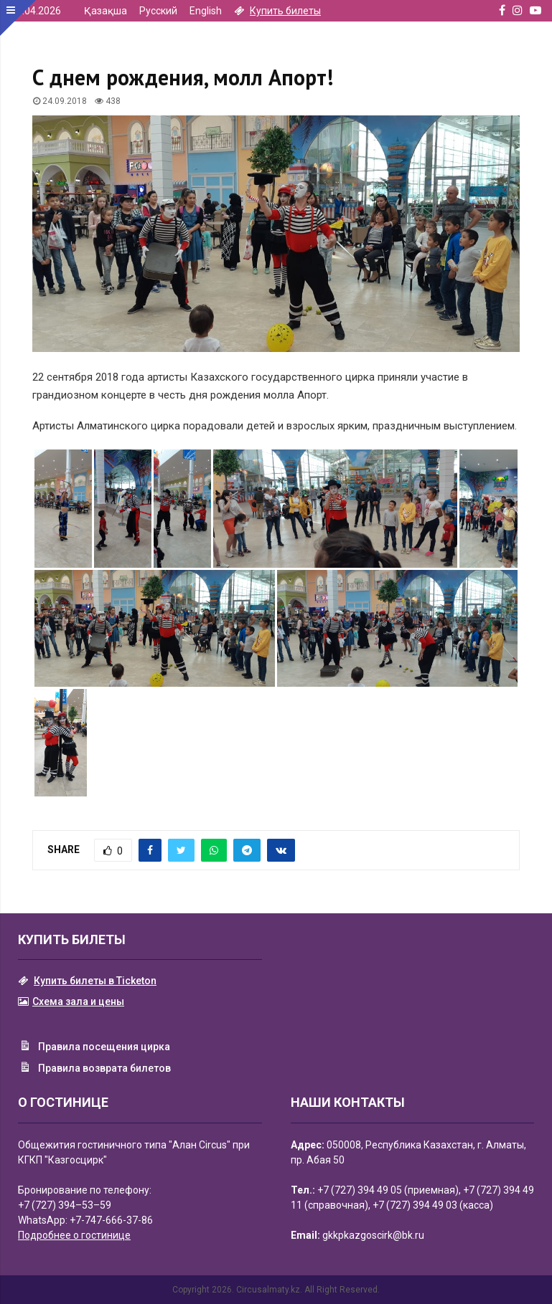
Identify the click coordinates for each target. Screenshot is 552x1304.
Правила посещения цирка (94, 1047)
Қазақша (105, 10)
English (206, 10)
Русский (158, 10)
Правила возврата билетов (94, 1069)
